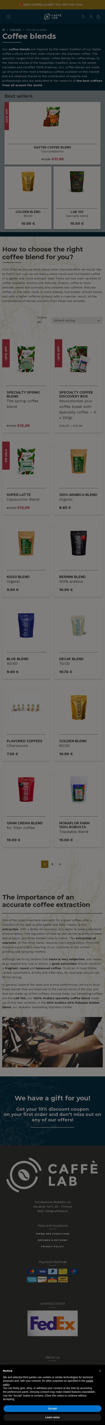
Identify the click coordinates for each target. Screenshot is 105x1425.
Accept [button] (52, 1408)
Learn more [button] (52, 1417)
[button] (100, 1371)
